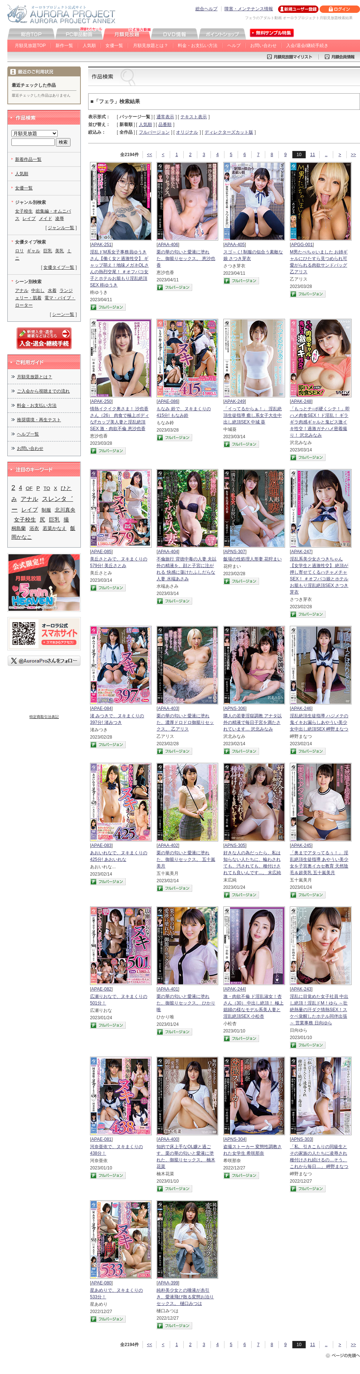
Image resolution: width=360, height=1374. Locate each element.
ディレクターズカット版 (229, 132)
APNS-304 (234, 1139)
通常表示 (165, 116)
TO (47, 488)
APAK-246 (301, 708)
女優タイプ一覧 (58, 267)
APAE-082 (101, 989)
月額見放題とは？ (150, 45)
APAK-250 (101, 401)
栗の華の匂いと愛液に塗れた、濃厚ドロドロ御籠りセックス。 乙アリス (185, 722)
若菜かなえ (54, 528)
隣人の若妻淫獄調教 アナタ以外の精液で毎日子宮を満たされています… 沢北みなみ (252, 722)
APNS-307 (234, 551)
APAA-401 (168, 989)
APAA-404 (168, 551)
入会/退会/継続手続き (307, 45)
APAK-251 (101, 244)
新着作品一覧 (28, 159)
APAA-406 (168, 244)
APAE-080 (101, 1282)
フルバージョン (154, 132)
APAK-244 (234, 989)
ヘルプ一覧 (28, 434)
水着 (52, 290)
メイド (45, 218)
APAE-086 (168, 401)
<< (149, 154)
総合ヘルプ (206, 8)
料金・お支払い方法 (197, 45)
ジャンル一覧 (61, 227)
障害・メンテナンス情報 (248, 8)
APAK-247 (301, 551)
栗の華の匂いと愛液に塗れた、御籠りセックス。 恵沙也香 (185, 258)
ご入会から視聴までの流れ (43, 391)
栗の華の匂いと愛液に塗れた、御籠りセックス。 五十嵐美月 (185, 859)
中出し (37, 290)
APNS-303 (301, 1139)
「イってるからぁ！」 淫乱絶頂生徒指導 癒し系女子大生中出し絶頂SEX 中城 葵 (252, 415)
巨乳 (47, 250)
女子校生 (24, 211)
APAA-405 (234, 244)
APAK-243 (301, 989)
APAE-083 (101, 845)
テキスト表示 (193, 116)
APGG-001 (302, 244)
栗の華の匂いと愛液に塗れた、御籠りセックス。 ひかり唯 (185, 1003)
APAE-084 (101, 708)
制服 (46, 510)
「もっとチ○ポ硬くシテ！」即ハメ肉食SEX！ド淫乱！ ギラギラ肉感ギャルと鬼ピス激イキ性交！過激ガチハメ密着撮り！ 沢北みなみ (320, 422)
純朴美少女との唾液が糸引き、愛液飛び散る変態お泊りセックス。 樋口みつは (185, 1297)
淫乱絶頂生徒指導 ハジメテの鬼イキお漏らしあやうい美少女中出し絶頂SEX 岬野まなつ (319, 722)
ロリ (19, 250)
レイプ (29, 218)
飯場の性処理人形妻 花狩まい (252, 559)
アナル (21, 290)
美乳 (59, 250)
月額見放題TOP (30, 45)
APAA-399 (168, 1282)
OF (29, 488)
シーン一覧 (63, 314)
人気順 (89, 45)
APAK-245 (301, 845)
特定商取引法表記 (44, 717)
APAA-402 (168, 845)
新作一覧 (64, 45)
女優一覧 (114, 45)
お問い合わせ (263, 45)
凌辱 (59, 218)
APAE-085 (101, 551)
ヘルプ (234, 45)
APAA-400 (168, 1139)
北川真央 (65, 510)
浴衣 (34, 528)
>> (353, 154)
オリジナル (187, 132)
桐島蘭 (18, 528)
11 (312, 154)
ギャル (33, 250)
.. (326, 154)
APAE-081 (101, 1139)
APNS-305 (234, 845)
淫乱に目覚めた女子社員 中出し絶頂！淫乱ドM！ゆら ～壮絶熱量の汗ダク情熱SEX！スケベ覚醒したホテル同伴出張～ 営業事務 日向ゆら (319, 1009)
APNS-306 (234, 708)
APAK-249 (234, 401)
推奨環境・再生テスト (39, 419)
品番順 (165, 124)
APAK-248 (301, 401)
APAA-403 (168, 708)
